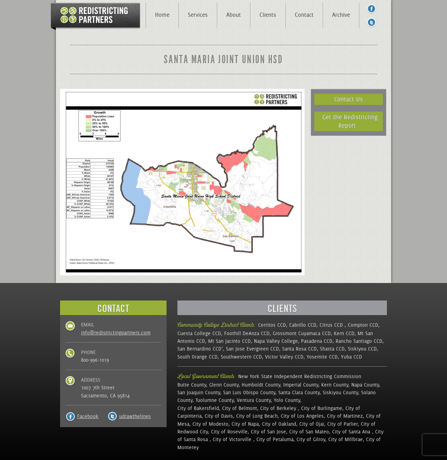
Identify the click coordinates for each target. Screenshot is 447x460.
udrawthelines (135, 416)
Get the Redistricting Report (350, 121)
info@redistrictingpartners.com (116, 333)
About (233, 14)
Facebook (87, 416)
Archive (341, 14)
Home (162, 14)
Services (198, 14)
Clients (267, 14)
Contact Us (348, 99)
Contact (304, 14)
